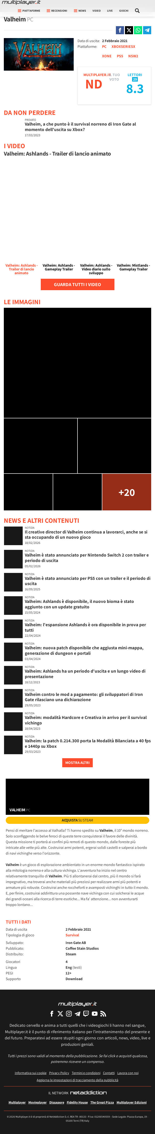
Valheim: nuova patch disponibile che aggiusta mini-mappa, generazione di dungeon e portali (84, 650)
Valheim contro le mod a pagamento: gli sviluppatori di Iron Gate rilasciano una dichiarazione (84, 697)
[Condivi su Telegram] (147, 30)
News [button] (80, 10)
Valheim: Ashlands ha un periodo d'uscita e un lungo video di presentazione (85, 673)
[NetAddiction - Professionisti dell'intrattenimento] (88, 1093)
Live (110, 10)
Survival (72, 935)
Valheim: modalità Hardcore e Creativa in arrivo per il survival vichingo (86, 720)
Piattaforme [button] (29, 10)
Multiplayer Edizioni (132, 1102)
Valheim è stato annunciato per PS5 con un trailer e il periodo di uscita (87, 581)
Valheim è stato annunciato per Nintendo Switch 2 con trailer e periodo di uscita (87, 557)
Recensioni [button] (57, 10)
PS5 (120, 56)
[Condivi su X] (129, 30)
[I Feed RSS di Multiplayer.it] (103, 1014)
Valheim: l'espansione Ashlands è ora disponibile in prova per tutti (85, 627)
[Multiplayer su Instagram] (69, 1014)
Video (97, 10)
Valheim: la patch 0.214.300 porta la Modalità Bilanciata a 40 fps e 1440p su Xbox (88, 743)
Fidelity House (77, 1102)
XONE (107, 56)
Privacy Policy (59, 1072)
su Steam (77, 820)
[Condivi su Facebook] (120, 30)
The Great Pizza (102, 1102)
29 (135, 79)
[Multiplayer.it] (21, 2)
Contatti (109, 1072)
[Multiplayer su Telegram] (77, 1014)
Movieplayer (37, 1102)
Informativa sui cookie (30, 1072)
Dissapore (56, 1102)
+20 (127, 492)
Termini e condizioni (86, 1072)
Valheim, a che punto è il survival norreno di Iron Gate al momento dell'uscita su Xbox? (80, 126)
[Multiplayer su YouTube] (95, 1014)
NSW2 (133, 56)
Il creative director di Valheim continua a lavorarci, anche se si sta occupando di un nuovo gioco (86, 534)
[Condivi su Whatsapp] (138, 30)
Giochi (124, 10)
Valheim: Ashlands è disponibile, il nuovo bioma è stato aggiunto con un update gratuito (79, 604)
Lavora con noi (128, 1072)
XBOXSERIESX (123, 46)
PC (104, 46)
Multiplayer (17, 1102)
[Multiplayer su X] (60, 1014)
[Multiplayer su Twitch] (86, 1014)
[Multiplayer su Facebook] (52, 1014)
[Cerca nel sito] (137, 11)
